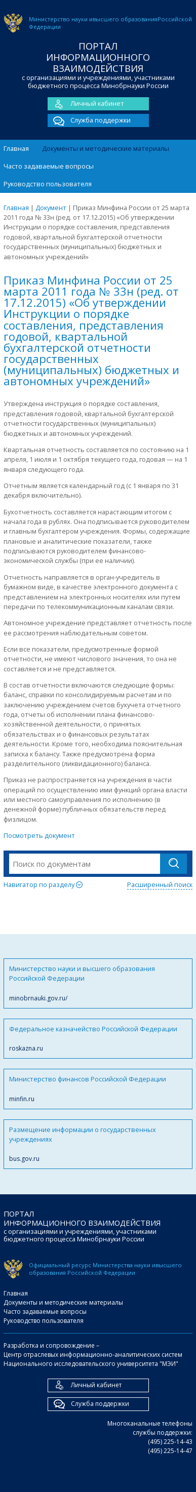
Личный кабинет (86, 104)
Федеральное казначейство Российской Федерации (98, 1038)
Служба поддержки (89, 120)
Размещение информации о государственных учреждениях (98, 1144)
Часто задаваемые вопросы (49, 166)
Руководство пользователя (48, 183)
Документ (50, 207)
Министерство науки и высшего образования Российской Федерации (98, 983)
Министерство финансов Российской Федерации (98, 1088)
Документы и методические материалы (105, 148)
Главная (16, 148)
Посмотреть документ (39, 835)
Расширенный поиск (159, 884)
